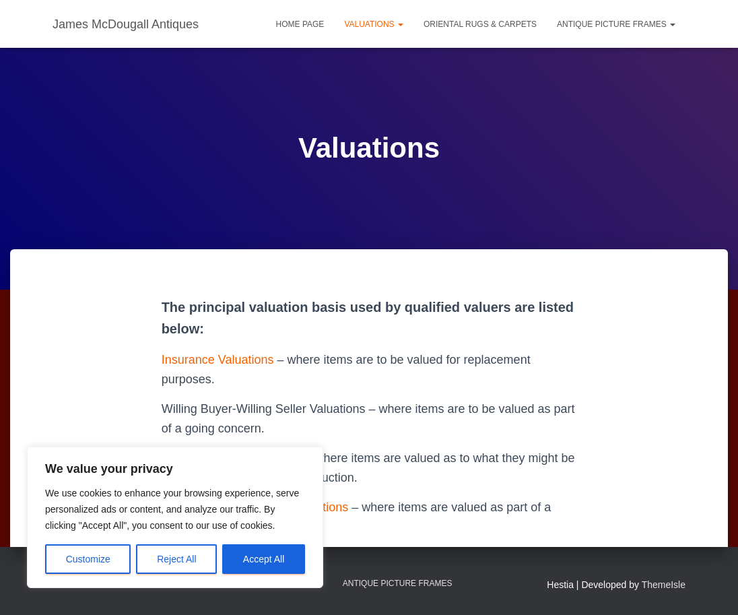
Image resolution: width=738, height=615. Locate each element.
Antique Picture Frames (616, 24)
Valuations (373, 24)
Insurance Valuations (218, 359)
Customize (88, 559)
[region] (175, 517)
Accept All (263, 559)
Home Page (300, 24)
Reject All (176, 559)
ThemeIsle (663, 584)
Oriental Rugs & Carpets (480, 24)
